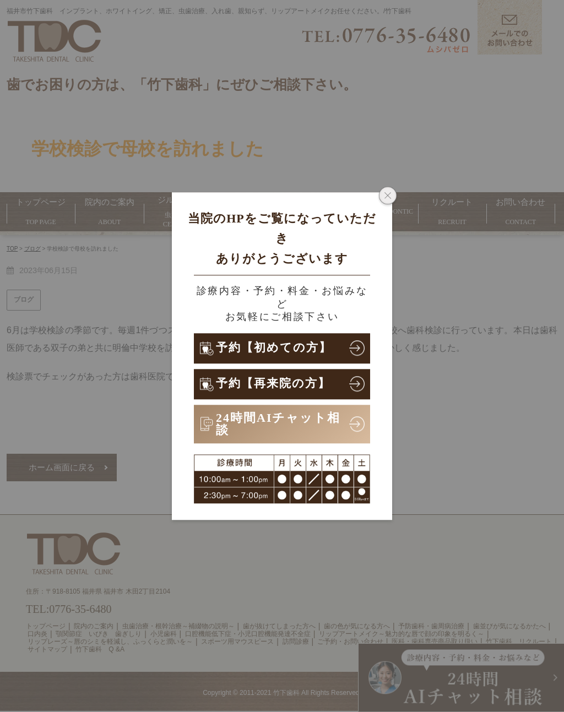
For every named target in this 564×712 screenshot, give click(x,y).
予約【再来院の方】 (275, 383)
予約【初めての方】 (276, 348)
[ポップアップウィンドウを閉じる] (387, 196)
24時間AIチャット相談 (278, 424)
